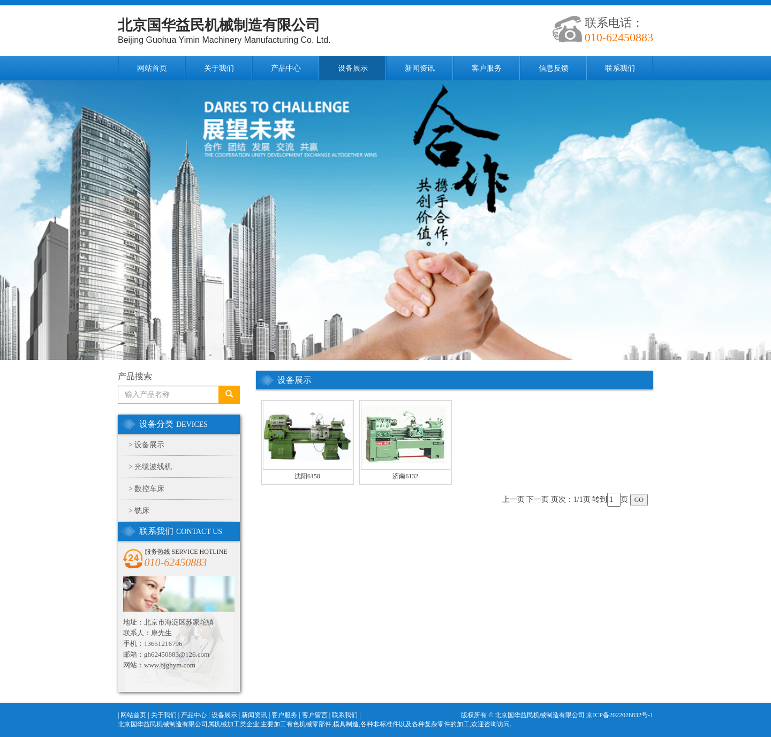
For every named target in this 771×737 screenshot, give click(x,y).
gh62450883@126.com (176, 654)
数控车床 (149, 489)
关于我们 (219, 68)
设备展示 (353, 68)
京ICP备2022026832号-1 (619, 715)
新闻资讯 (420, 68)
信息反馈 (554, 68)
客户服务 (487, 68)
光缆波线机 (153, 467)
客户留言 (315, 715)
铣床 (141, 511)
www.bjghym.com (169, 665)
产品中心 (286, 68)
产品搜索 (135, 376)
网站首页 (152, 68)
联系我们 (620, 68)
